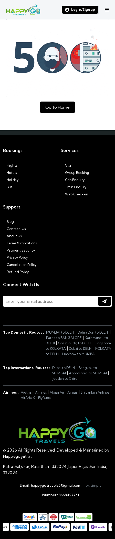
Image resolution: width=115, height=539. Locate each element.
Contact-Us (14, 229)
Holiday (10, 180)
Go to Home (57, 107)
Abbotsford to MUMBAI (88, 373)
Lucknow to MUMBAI (79, 354)
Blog (8, 221)
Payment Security (19, 250)
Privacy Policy (15, 257)
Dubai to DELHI (80, 348)
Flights (10, 165)
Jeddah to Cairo (64, 378)
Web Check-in (74, 194)
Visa (66, 165)
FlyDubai (44, 398)
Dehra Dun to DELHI (93, 332)
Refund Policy (16, 272)
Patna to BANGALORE (64, 338)
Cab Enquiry (73, 180)
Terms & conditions (20, 243)
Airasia (72, 392)
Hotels (10, 173)
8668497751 (69, 495)
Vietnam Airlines (34, 392)
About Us (12, 236)
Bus (7, 187)
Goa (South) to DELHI (74, 343)
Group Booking (75, 173)
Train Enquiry (73, 187)
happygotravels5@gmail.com (56, 485)
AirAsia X (28, 398)
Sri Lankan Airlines (95, 392)
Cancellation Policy (19, 265)
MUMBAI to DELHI (60, 332)
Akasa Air (57, 392)
